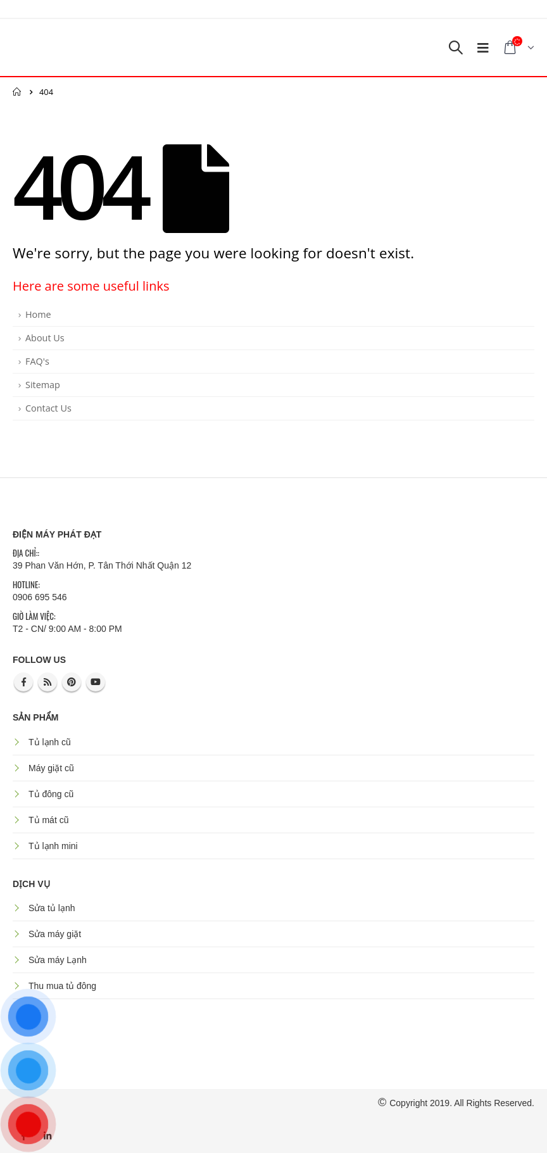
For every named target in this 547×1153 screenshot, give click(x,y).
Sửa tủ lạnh (51, 908)
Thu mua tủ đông (62, 986)
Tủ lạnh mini (53, 846)
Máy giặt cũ (51, 768)
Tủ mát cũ (48, 820)
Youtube (95, 681)
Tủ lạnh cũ (49, 742)
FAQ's (37, 361)
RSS (47, 681)
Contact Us (48, 408)
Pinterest (71, 681)
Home (38, 314)
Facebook (23, 681)
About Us (45, 338)
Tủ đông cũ (50, 794)
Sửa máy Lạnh (57, 960)
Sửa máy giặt (54, 934)
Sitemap (42, 385)
